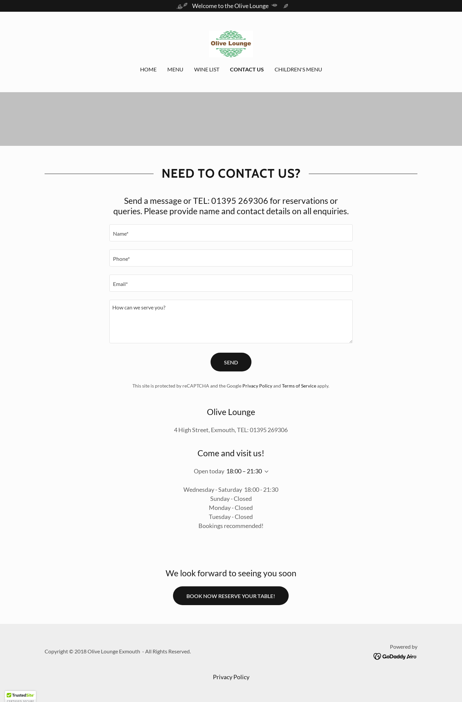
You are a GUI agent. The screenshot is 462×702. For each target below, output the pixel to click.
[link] (231, 43)
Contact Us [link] (247, 69)
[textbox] (230, 232)
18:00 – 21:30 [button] (244, 471)
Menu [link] (175, 69)
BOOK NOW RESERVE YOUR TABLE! (230, 596)
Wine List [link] (206, 69)
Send (231, 362)
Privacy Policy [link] (257, 386)
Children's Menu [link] (298, 69)
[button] (265, 471)
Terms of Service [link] (299, 386)
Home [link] (148, 69)
